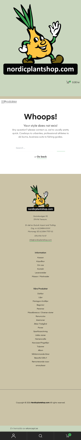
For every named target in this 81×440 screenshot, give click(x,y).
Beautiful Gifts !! (40, 358)
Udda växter (40, 335)
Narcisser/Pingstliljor (40, 343)
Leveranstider (40, 273)
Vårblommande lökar (40, 354)
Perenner (40, 309)
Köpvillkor (40, 261)
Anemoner (40, 320)
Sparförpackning (40, 331)
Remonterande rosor (40, 362)
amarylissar (40, 365)
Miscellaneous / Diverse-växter (40, 312)
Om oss (40, 265)
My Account (13, 436)
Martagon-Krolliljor (40, 301)
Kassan (40, 258)
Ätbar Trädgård (40, 324)
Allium (40, 350)
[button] (9, 102)
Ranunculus (40, 316)
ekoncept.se (32, 429)
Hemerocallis (40, 339)
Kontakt (40, 269)
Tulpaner (40, 347)
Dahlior (40, 294)
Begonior (40, 305)
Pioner (40, 328)
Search (40, 436)
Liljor (41, 297)
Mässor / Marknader (40, 276)
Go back (42, 157)
